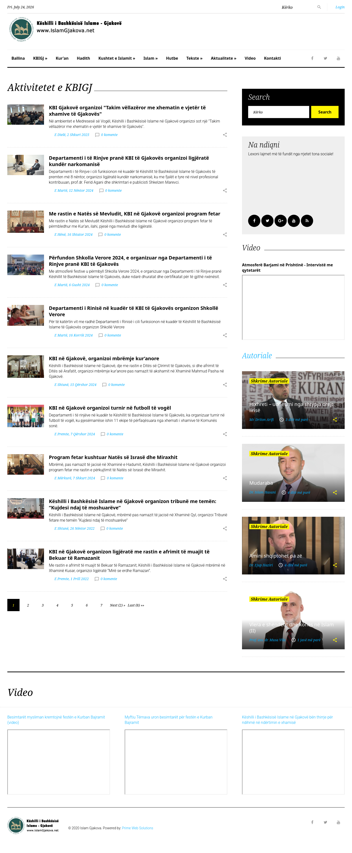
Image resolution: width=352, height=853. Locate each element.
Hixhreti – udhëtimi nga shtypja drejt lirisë (291, 407)
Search (324, 112)
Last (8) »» (136, 605)
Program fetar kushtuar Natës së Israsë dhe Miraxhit (113, 457)
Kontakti (272, 58)
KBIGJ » (40, 58)
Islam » (150, 58)
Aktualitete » (223, 58)
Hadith (83, 58)
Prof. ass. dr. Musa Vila (267, 640)
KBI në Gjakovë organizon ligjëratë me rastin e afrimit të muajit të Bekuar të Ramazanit (129, 554)
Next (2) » (117, 605)
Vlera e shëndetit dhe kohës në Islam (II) (291, 627)
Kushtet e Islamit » (116, 58)
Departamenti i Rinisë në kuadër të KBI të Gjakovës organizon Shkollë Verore (133, 311)
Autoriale (257, 355)
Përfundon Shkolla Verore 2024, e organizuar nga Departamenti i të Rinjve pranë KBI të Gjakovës (130, 260)
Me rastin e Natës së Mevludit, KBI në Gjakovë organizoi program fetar (134, 213)
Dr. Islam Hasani (262, 492)
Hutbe (172, 58)
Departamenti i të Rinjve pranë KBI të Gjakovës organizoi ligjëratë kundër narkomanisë (129, 161)
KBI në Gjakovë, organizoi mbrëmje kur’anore (104, 358)
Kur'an (62, 58)
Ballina (18, 58)
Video (250, 58)
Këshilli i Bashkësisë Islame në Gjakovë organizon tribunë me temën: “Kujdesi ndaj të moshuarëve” (132, 504)
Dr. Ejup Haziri (261, 565)
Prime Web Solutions (137, 828)
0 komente (109, 134)
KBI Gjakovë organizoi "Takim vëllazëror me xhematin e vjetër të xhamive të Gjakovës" (127, 110)
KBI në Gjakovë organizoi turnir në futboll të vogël (110, 407)
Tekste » (195, 58)
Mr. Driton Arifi (261, 419)
